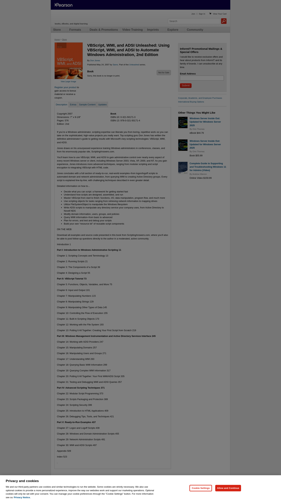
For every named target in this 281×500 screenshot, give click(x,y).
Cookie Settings (201, 491)
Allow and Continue (228, 491)
